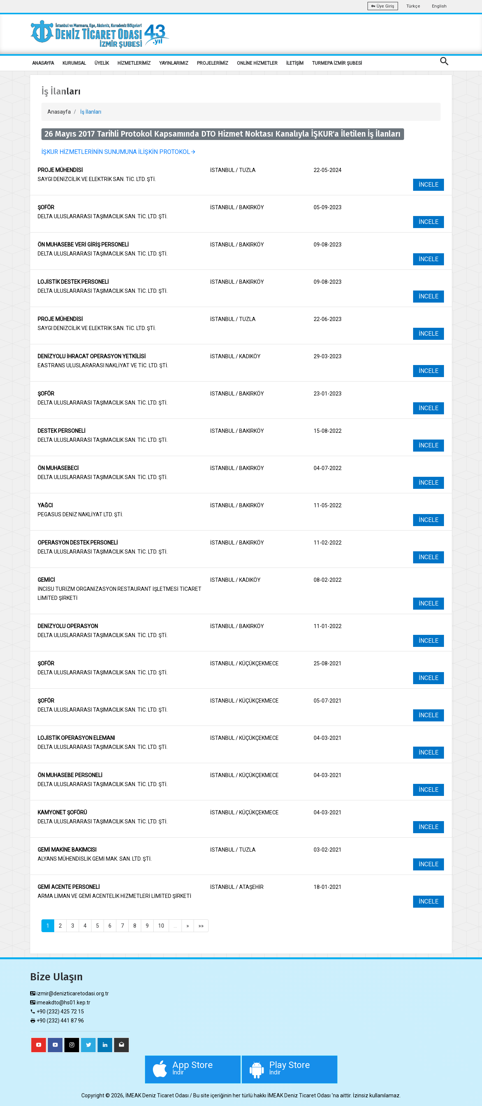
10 (161, 926)
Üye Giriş (382, 6)
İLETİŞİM (295, 63)
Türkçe (413, 6)
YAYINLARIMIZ (173, 63)
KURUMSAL (74, 63)
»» (201, 926)
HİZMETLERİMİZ (134, 63)
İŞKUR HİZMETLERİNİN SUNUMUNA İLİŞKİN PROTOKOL (118, 151)
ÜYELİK (102, 63)
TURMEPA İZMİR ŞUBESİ (337, 63)
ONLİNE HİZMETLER (257, 63)
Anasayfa (59, 112)
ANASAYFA (43, 63)
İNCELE (428, 184)
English (439, 6)
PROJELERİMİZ (212, 63)
